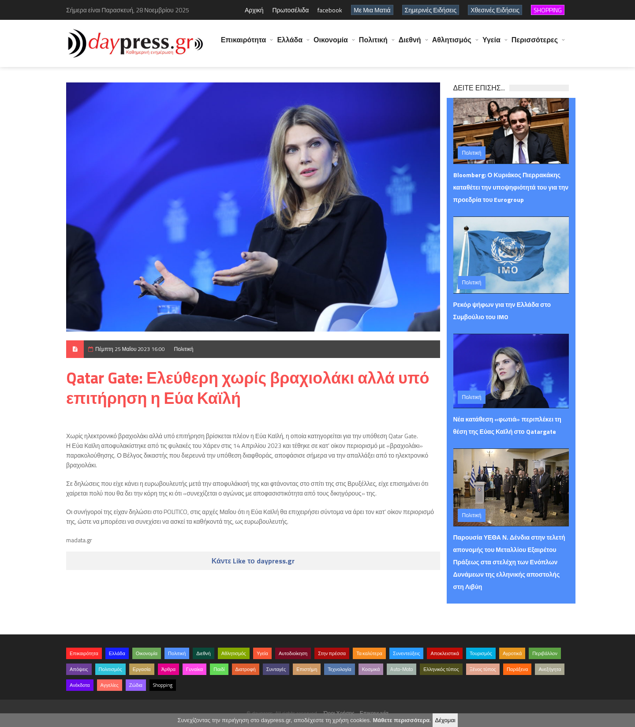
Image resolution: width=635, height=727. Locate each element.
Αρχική (254, 10)
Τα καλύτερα (369, 653)
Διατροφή (245, 669)
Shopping (162, 685)
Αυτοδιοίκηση (293, 653)
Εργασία (142, 669)
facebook (330, 10)
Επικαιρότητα (243, 44)
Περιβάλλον (544, 653)
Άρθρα (168, 669)
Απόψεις (79, 669)
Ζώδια (135, 685)
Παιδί (218, 669)
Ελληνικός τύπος (441, 669)
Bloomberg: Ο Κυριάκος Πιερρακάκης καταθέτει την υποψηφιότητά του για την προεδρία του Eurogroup (511, 187)
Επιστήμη (306, 669)
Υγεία (491, 44)
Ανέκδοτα (80, 685)
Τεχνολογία (339, 669)
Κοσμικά (371, 669)
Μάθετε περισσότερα (401, 720)
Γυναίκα (194, 669)
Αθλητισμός (451, 44)
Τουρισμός (481, 653)
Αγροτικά (512, 653)
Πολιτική (373, 44)
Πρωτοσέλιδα (290, 10)
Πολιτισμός (110, 669)
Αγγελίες (110, 685)
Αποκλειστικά (444, 653)
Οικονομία (331, 44)
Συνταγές (276, 669)
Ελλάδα (290, 44)
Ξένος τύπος (483, 669)
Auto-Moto (401, 669)
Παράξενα (517, 669)
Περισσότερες (535, 44)
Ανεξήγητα (549, 669)
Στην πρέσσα (332, 653)
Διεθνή (410, 44)
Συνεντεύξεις (406, 653)
